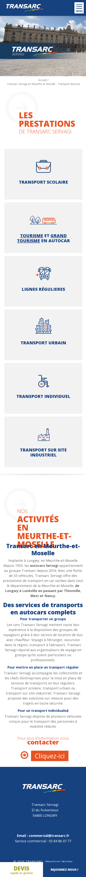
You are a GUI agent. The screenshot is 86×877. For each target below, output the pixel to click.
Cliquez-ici (50, 756)
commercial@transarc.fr (49, 835)
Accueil (42, 80)
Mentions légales (59, 861)
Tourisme (31, 236)
